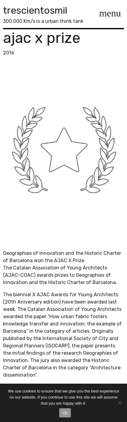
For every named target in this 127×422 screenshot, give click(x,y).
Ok (64, 413)
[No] (119, 403)
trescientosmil (35, 10)
